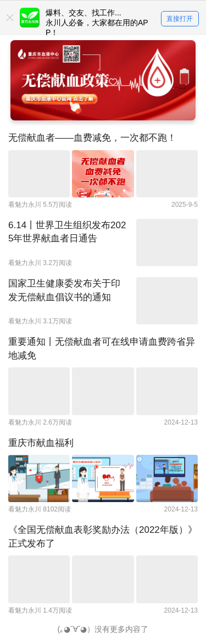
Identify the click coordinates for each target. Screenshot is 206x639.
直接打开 (179, 19)
